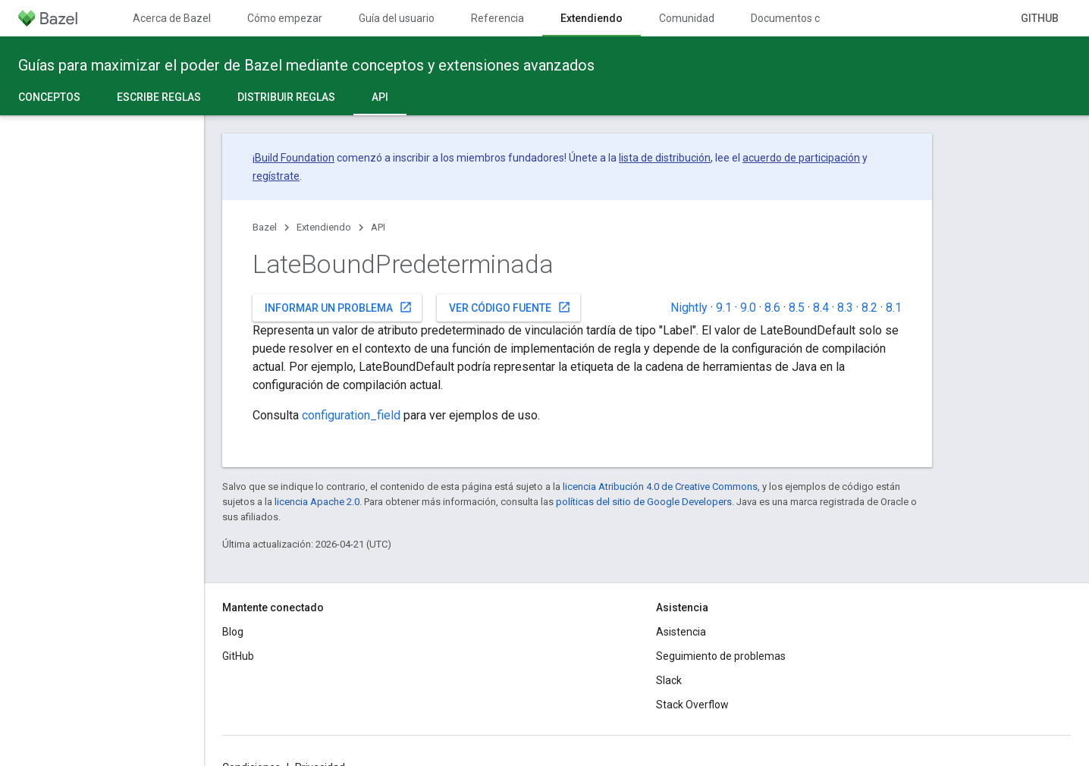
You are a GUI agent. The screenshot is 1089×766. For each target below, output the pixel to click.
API (378, 227)
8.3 (845, 307)
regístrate (276, 176)
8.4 (821, 307)
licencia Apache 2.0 (317, 501)
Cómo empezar (284, 18)
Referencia (497, 18)
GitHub (1040, 18)
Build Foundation (294, 158)
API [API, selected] (380, 97)
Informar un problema (339, 307)
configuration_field (351, 415)
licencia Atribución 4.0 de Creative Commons (660, 486)
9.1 (724, 307)
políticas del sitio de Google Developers (644, 501)
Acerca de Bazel (172, 18)
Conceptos (49, 97)
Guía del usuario (397, 18)
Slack (669, 680)
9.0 (748, 307)
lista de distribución (665, 158)
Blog (232, 632)
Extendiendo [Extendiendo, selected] (591, 18)
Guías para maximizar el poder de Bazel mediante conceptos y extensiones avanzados (306, 65)
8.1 (894, 307)
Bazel (265, 227)
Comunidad (686, 18)
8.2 (869, 307)
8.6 (772, 307)
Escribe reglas (159, 97)
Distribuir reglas (286, 97)
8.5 (797, 307)
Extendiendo (324, 227)
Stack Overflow (692, 705)
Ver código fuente (510, 307)
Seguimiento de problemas (721, 656)
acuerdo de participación (801, 158)
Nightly (689, 307)
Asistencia (681, 632)
